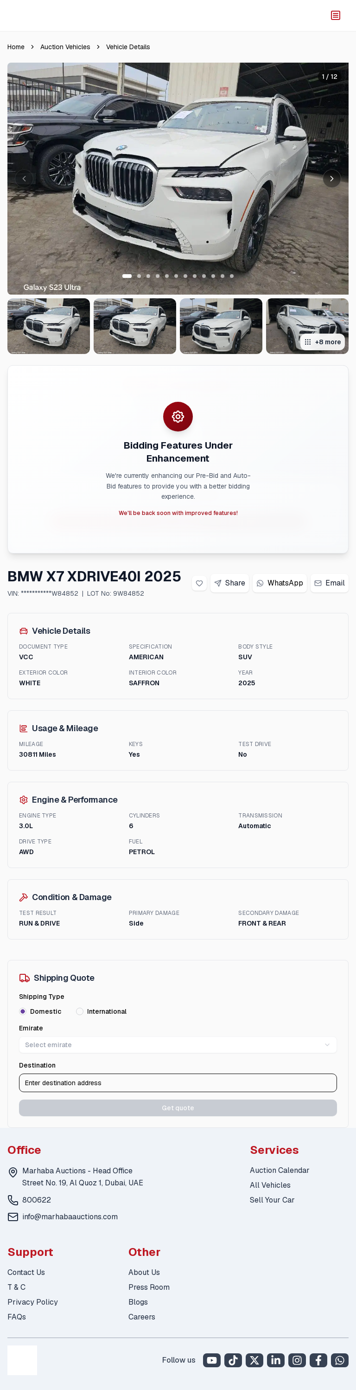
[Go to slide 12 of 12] (232, 276)
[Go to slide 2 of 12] (139, 276)
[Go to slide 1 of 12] (127, 276)
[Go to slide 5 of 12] (167, 276)
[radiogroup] (178, 1011)
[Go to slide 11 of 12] (222, 276)
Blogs (138, 1302)
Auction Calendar (280, 1170)
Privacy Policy (32, 1302)
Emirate (31, 1028)
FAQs (16, 1317)
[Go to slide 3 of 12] (148, 276)
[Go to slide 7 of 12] (185, 276)
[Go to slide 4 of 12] (157, 276)
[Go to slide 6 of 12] (176, 276)
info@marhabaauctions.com (70, 1217)
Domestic (45, 1011)
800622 (36, 1200)
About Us (144, 1272)
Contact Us (26, 1272)
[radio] (22, 1011)
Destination (37, 1065)
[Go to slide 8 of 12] (195, 276)
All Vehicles (270, 1185)
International (107, 1011)
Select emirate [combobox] (178, 1045)
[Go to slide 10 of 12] (213, 276)
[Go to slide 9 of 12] (204, 276)
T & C (16, 1287)
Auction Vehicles (65, 47)
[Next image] (332, 178)
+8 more (322, 342)
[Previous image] (24, 178)
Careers (141, 1317)
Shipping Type (41, 996)
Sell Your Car (272, 1200)
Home (16, 47)
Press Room (149, 1287)
